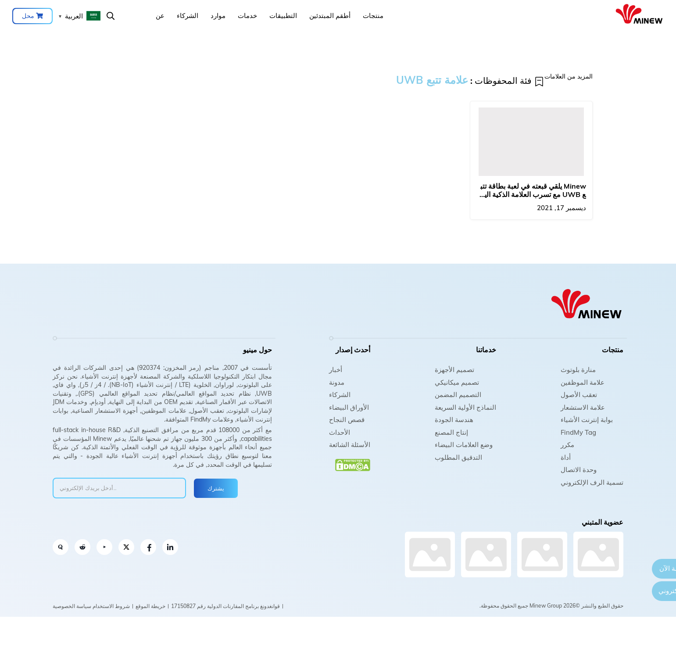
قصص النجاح (347, 419)
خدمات (247, 15)
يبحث (110, 16)
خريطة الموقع (150, 606)
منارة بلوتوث (578, 369)
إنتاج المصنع (451, 432)
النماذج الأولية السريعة (465, 407)
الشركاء (187, 15)
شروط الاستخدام (111, 606)
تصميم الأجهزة (454, 369)
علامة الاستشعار (583, 407)
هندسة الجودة (454, 419)
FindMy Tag (578, 432)
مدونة (336, 382)
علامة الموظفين (582, 382)
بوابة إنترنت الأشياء (587, 419)
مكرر (567, 444)
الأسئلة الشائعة (349, 444)
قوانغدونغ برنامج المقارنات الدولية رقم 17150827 (225, 606)
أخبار (335, 369)
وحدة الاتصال (579, 469)
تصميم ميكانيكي (457, 382)
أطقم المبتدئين (330, 15)
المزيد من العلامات (568, 76)
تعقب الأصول (579, 394)
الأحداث (339, 432)
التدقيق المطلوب (458, 457)
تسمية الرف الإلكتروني (592, 482)
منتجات (373, 15)
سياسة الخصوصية (72, 606)
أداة (566, 457)
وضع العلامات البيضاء (464, 444)
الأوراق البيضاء (349, 407)
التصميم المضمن (458, 394)
